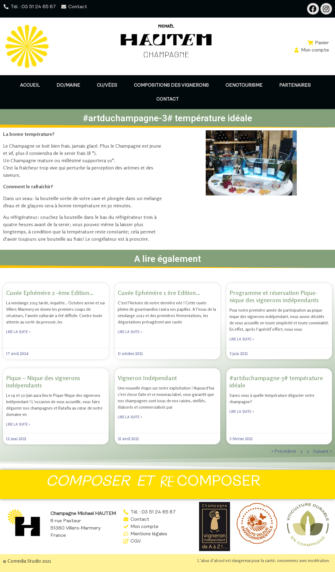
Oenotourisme (243, 85)
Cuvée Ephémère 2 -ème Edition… (50, 292)
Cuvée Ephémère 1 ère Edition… (159, 292)
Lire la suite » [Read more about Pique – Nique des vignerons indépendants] (18, 424)
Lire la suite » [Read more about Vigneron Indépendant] (130, 417)
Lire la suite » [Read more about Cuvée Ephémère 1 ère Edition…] (130, 331)
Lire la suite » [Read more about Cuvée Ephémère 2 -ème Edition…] (18, 331)
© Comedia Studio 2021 (27, 561)
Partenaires (295, 85)
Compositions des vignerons (171, 85)
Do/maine (68, 85)
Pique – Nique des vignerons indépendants (43, 381)
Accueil (30, 85)
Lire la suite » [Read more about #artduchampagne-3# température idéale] (241, 411)
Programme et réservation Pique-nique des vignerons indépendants (274, 296)
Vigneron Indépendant (147, 378)
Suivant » (322, 451)
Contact (167, 99)
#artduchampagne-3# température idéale (276, 381)
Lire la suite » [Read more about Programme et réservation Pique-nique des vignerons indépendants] (241, 339)
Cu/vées (107, 85)
